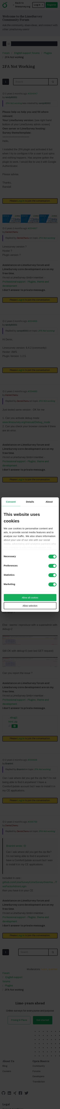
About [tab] (49, 501)
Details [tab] (30, 501)
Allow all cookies (30, 597)
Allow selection (30, 605)
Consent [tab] (11, 501)
